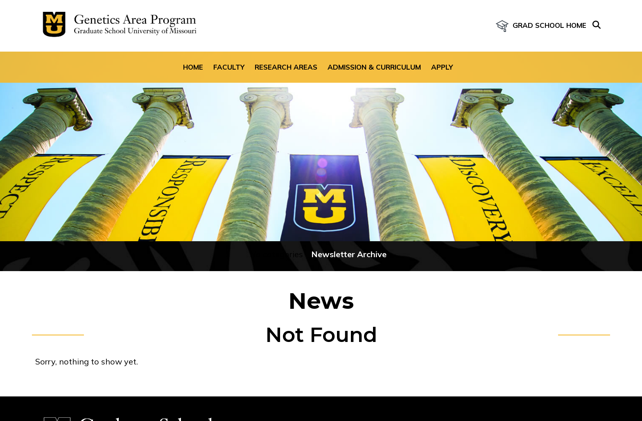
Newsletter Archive (349, 254)
